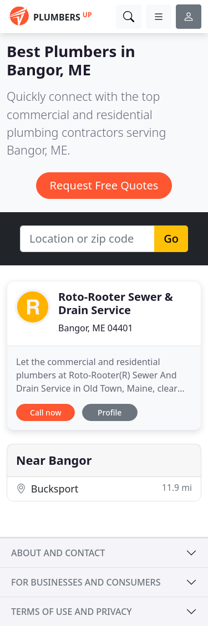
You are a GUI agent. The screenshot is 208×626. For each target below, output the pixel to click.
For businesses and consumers (85, 582)
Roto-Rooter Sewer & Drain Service (115, 303)
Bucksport (104, 488)
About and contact (58, 553)
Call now (45, 412)
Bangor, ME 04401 (95, 328)
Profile (109, 412)
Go (171, 238)
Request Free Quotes (104, 185)
